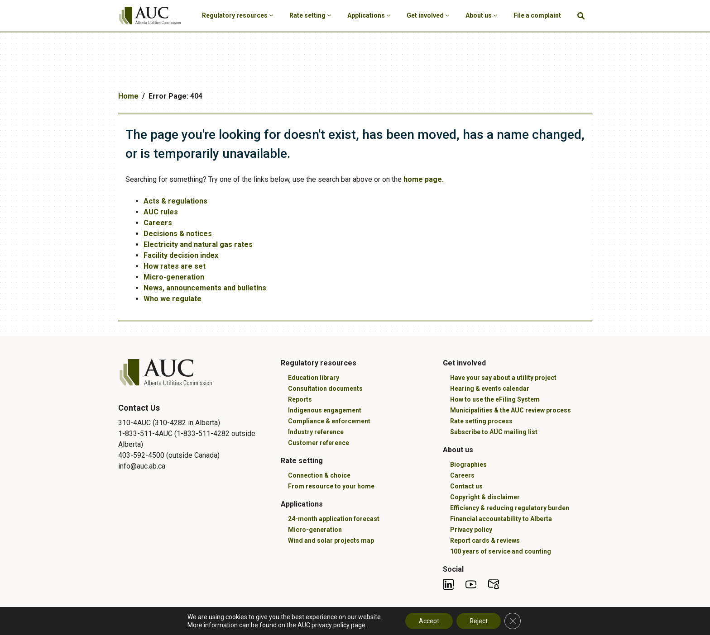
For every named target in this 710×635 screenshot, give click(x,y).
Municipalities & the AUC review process (510, 410)
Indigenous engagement (324, 410)
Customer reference (318, 442)
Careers (158, 222)
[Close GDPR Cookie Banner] (513, 621)
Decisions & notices (178, 233)
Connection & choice (319, 475)
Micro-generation (174, 277)
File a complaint (537, 15)
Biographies (468, 464)
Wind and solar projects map (331, 540)
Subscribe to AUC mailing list (493, 432)
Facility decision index (181, 255)
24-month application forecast (333, 518)
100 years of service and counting (500, 551)
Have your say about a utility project (503, 377)
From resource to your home (331, 486)
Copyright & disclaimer (485, 497)
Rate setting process (481, 421)
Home (128, 96)
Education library (313, 377)
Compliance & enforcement (329, 421)
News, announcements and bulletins (205, 288)
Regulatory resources (237, 15)
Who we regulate (172, 298)
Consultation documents (325, 388)
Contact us (466, 486)
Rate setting (310, 15)
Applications (368, 15)
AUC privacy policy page (331, 625)
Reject (479, 621)
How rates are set (175, 266)
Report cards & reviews (485, 540)
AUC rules (161, 212)
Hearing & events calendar (489, 388)
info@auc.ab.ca (141, 466)
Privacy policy (471, 529)
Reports (300, 399)
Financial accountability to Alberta (501, 518)
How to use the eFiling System (495, 399)
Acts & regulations (175, 201)
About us (481, 15)
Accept (428, 621)
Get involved (428, 15)
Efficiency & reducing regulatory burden (509, 508)
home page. (423, 179)
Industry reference (316, 432)
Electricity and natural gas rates (198, 244)
